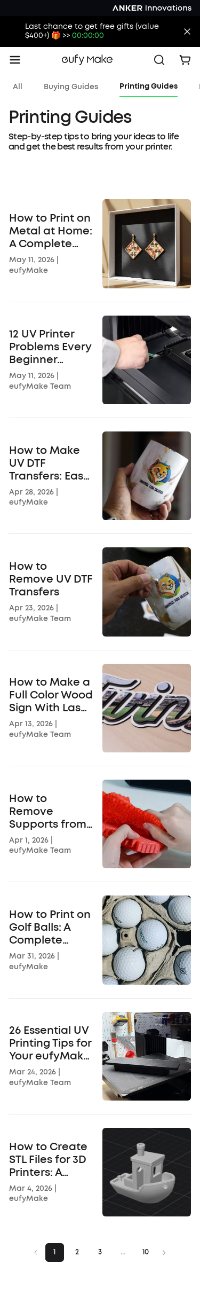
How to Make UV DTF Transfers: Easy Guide (49, 463)
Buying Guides (71, 87)
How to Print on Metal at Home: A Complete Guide (50, 231)
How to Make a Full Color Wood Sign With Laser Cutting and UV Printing (51, 695)
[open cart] (185, 59)
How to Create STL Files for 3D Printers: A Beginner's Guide (48, 1160)
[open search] (159, 59)
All (17, 87)
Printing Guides (148, 86)
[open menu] (15, 59)
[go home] (87, 59)
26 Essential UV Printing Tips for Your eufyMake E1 (50, 1043)
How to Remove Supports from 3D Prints (47, 811)
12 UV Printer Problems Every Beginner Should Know (50, 347)
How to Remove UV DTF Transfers (51, 579)
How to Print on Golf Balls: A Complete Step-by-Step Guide (50, 927)
